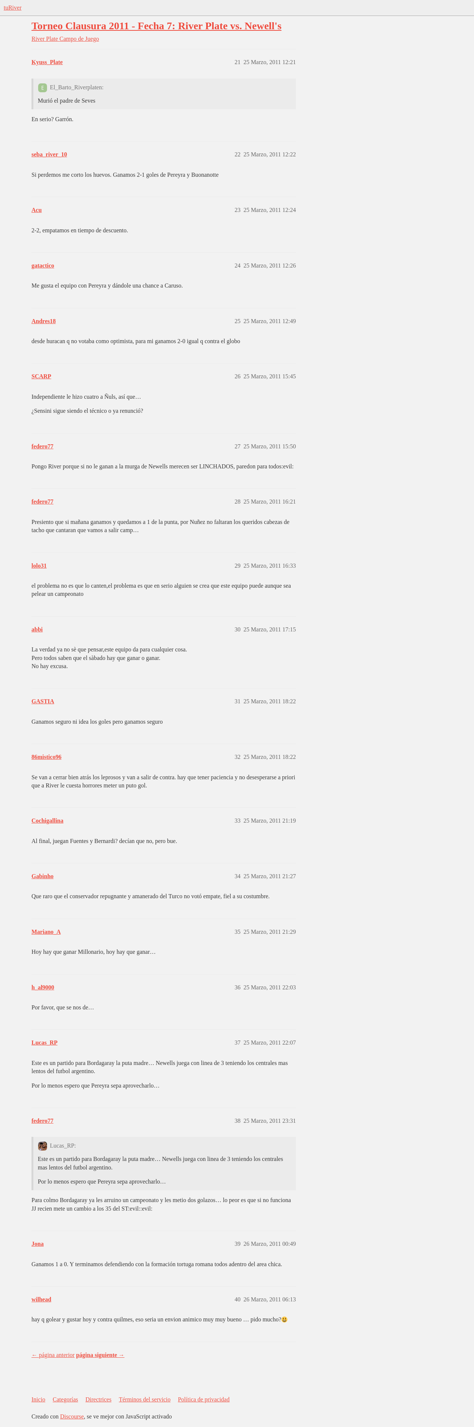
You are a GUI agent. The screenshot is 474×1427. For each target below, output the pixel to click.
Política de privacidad (204, 1399)
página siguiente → (100, 1355)
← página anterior (52, 1355)
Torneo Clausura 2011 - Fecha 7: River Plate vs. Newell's (156, 25)
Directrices (98, 1399)
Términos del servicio (145, 1399)
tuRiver (12, 7)
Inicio (38, 1399)
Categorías (65, 1399)
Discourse (72, 1416)
